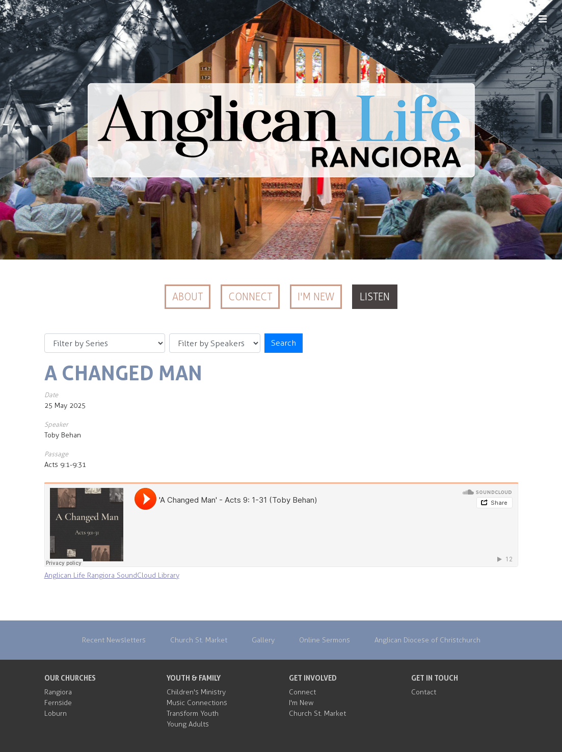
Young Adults (188, 724)
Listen (375, 297)
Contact (423, 692)
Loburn (55, 713)
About (187, 297)
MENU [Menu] (526, 19)
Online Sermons (324, 640)
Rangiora (58, 692)
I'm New (316, 297)
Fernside (58, 702)
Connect (250, 297)
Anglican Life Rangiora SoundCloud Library (111, 575)
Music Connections (197, 702)
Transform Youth (193, 713)
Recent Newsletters (114, 640)
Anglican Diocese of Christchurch (427, 640)
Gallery (263, 640)
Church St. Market (198, 640)
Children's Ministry (196, 692)
